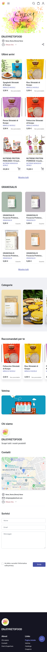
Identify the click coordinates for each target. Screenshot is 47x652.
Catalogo (28, 646)
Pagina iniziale (30, 640)
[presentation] (21, 555)
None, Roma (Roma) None (14, 41)
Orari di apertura (7, 646)
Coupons (28, 649)
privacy (10, 565)
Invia (39, 564)
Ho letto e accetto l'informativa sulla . (16, 564)
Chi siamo (5, 640)
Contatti (4, 643)
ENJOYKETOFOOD (12, 629)
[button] (42, 45)
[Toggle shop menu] (8, 3)
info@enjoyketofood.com (14, 498)
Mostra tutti (23, 177)
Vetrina (27, 643)
